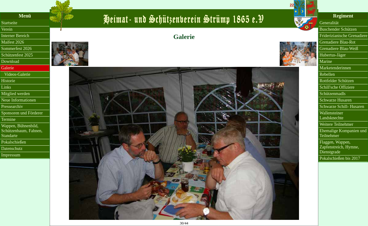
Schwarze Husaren (336, 100)
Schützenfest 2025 (17, 55)
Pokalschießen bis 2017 (340, 158)
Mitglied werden (15, 93)
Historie (8, 81)
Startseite (9, 23)
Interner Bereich (15, 35)
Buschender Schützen (338, 29)
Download (10, 61)
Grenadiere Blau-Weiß (339, 48)
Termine (8, 119)
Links (6, 87)
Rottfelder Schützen (337, 81)
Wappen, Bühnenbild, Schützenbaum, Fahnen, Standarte (21, 131)
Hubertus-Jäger (333, 55)
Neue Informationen (18, 100)
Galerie (7, 68)
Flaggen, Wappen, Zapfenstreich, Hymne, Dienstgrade (339, 147)
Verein (7, 29)
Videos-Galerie (17, 74)
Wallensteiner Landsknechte (331, 115)
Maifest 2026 (12, 42)
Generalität (329, 23)
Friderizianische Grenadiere (343, 35)
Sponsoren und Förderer (22, 113)
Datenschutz (11, 148)
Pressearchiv (12, 106)
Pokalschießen (13, 142)
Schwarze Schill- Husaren (342, 106)
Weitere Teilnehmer (336, 124)
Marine (326, 61)
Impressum (10, 155)
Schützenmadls (333, 93)
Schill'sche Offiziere (337, 87)
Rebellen (327, 74)
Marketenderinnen (335, 68)
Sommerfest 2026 (16, 48)
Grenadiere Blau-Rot (337, 42)
